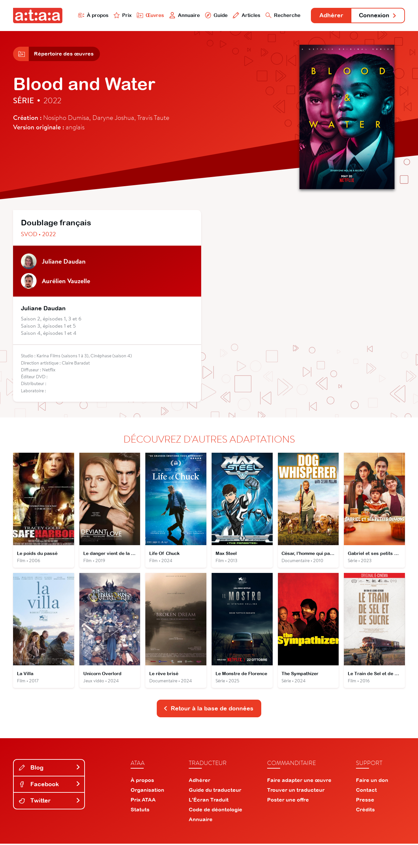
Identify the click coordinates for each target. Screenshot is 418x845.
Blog (49, 768)
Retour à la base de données (208, 709)
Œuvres (149, 15)
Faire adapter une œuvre (299, 781)
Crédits (365, 811)
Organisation (147, 791)
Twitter (49, 801)
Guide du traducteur (215, 791)
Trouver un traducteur (296, 791)
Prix (121, 15)
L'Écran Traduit (209, 801)
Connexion (378, 15)
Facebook (49, 785)
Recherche (282, 15)
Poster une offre (288, 801)
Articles (245, 15)
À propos (92, 15)
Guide (215, 15)
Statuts (140, 811)
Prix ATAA (143, 801)
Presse (365, 801)
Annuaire (183, 15)
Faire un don (372, 781)
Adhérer (331, 15)
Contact (366, 791)
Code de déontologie (215, 811)
